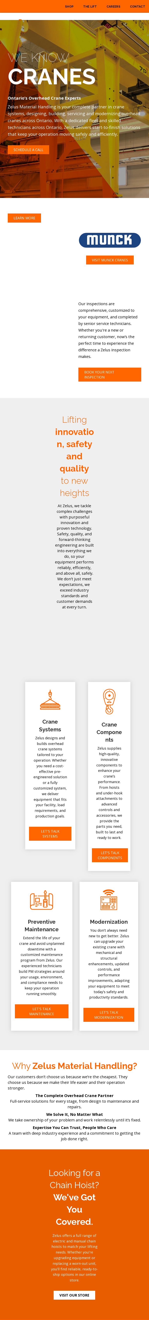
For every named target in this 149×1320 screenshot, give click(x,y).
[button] (28, 149)
